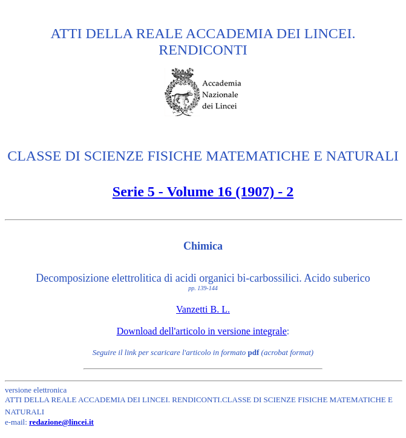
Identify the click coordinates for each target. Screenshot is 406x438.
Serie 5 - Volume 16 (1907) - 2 (203, 191)
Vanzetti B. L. (203, 309)
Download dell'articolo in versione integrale (202, 331)
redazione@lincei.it (61, 421)
